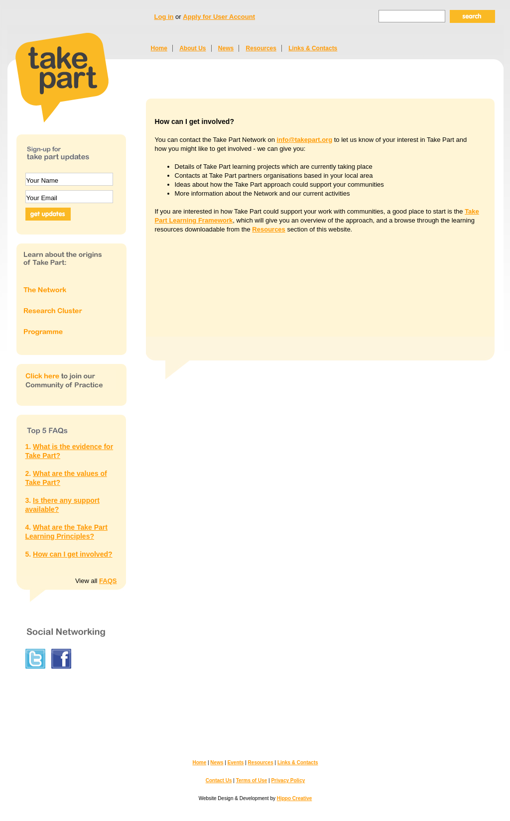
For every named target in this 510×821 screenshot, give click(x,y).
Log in (164, 16)
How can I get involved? (72, 554)
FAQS (108, 581)
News (226, 48)
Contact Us (219, 780)
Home (159, 48)
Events (236, 762)
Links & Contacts (312, 48)
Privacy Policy (288, 780)
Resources (261, 48)
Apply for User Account (219, 16)
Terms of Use (251, 780)
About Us (192, 48)
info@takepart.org (304, 139)
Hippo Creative (294, 798)
